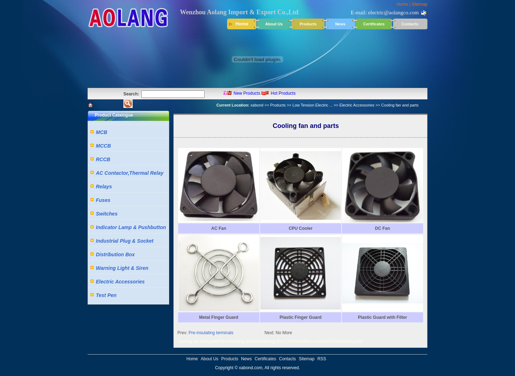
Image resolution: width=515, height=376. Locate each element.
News (340, 24)
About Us (274, 24)
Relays (104, 186)
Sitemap (419, 4)
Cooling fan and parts (197, 341)
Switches (107, 214)
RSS (321, 358)
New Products (247, 93)
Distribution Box (115, 254)
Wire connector (317, 341)
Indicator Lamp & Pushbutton (131, 227)
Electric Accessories (356, 105)
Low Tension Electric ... (313, 105)
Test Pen (106, 295)
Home (402, 4)
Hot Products (283, 93)
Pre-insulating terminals (210, 332)
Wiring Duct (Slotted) (283, 341)
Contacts (409, 24)
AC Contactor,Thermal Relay (129, 173)
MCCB (103, 146)
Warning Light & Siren (122, 268)
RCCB (103, 159)
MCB (101, 132)
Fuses (103, 200)
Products (308, 24)
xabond (256, 105)
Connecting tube (347, 341)
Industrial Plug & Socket (124, 241)
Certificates (374, 24)
